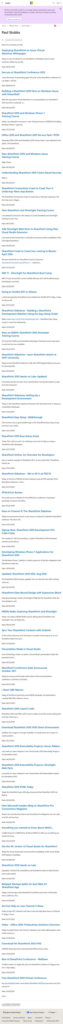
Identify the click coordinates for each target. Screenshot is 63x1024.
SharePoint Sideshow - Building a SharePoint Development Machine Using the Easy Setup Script (30, 312)
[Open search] (53, 3)
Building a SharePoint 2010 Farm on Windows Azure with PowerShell (30, 92)
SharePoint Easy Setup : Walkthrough (22, 417)
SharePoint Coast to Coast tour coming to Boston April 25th (29, 252)
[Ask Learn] (55, 26)
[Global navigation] (2, 3)
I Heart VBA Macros (12, 689)
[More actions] (59, 26)
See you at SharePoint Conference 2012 (23, 72)
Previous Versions (19, 1018)
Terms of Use (27, 1021)
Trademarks (38, 1021)
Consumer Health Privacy (10, 1021)
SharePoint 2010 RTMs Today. (18, 786)
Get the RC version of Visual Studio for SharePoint (29, 846)
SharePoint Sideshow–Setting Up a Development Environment (21, 396)
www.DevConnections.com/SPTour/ (15, 262)
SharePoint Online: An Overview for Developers (28, 454)
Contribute (38, 1018)
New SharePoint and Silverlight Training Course (28, 210)
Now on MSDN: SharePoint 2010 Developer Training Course (25, 334)
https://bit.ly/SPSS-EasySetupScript (24, 319)
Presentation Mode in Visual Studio (21, 649)
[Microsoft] (31, 3)
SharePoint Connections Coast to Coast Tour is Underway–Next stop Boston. (27, 189)
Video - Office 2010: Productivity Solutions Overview (31, 924)
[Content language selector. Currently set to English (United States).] (12, 1012)
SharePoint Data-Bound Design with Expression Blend (31, 592)
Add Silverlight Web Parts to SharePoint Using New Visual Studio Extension (30, 230)
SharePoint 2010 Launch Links (18, 708)
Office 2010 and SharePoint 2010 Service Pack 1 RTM (30, 135)
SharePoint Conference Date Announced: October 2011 (24, 669)
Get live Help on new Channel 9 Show (22, 905)
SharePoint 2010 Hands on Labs (19, 865)
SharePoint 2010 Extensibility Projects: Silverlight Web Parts (28, 766)
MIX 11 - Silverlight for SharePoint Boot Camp (27, 273)
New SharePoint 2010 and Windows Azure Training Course (25, 155)
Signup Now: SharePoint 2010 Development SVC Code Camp (28, 531)
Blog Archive (14, 26)
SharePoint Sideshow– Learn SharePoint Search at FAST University (29, 356)
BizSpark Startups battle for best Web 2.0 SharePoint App (24, 885)
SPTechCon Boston (12, 492)
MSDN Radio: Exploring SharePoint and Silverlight (29, 611)
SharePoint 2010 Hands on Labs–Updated (24, 376)
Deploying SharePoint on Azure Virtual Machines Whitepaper (23, 51)
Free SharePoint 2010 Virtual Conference (24, 977)
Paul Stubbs (26, 26)
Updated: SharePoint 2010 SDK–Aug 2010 (24, 573)
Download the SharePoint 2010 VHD (21, 943)
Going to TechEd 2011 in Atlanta (19, 291)
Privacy (47, 1018)
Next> (4, 996)
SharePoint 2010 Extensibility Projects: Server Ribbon (31, 746)
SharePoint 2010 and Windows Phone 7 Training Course (23, 114)
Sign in (59, 3)
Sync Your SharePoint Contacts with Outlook (26, 630)
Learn (4, 26)
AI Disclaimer (6, 1018)
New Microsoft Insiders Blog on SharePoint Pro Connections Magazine (28, 807)
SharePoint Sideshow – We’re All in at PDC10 (26, 473)
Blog (29, 1018)
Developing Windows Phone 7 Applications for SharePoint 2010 (27, 553)
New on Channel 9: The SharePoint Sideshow (26, 511)
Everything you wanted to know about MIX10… (27, 827)
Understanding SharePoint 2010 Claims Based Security (31, 172)
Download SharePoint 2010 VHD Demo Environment (30, 727)
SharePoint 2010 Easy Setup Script (20, 436)
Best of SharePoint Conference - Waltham (25, 959)
